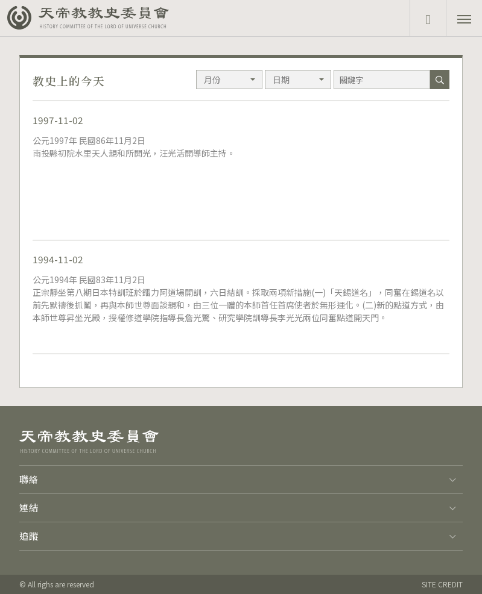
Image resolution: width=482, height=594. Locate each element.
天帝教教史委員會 (104, 18)
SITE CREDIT (442, 584)
